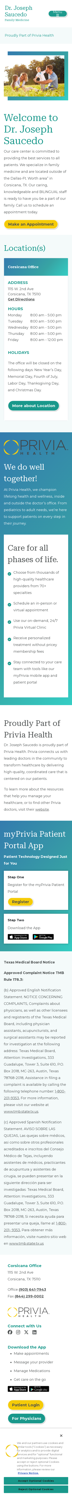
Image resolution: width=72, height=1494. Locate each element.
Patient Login (26, 1405)
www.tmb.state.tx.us (21, 1111)
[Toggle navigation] (57, 13)
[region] (36, 1461)
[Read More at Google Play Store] (39, 1389)
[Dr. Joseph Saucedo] (25, 14)
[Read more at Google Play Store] (43, 937)
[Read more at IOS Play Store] (18, 937)
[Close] (61, 1435)
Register (20, 901)
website (42, 809)
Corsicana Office (23, 267)
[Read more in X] (27, 1333)
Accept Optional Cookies (36, 1480)
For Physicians (26, 1418)
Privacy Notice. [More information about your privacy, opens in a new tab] (28, 1473)
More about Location (33, 405)
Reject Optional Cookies (36, 1489)
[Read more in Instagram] (18, 1333)
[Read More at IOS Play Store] (18, 1389)
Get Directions (21, 299)
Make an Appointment (31, 224)
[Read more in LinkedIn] (35, 1333)
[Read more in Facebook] (10, 1333)
